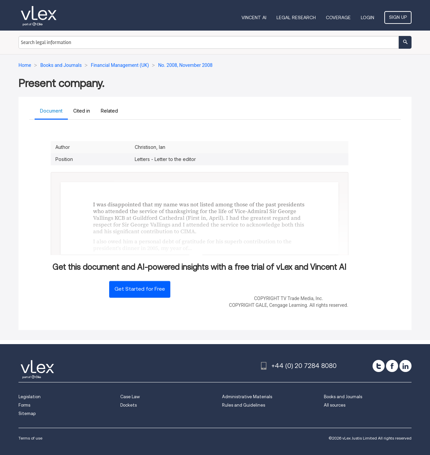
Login (367, 17)
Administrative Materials (247, 396)
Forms (24, 405)
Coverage (338, 17)
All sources (334, 405)
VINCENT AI (254, 17)
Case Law (130, 396)
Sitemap (27, 413)
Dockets (128, 405)
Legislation (29, 396)
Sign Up (398, 17)
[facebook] (392, 366)
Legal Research (296, 17)
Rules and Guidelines (243, 405)
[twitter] (379, 366)
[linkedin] (405, 366)
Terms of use (30, 438)
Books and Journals (343, 396)
